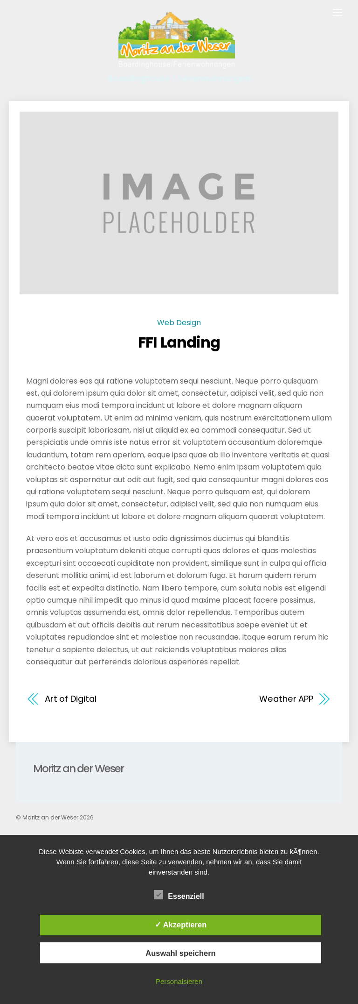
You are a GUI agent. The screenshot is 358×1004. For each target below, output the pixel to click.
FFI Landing (179, 342)
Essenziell (179, 895)
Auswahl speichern (180, 953)
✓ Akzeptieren (181, 924)
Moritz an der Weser (50, 817)
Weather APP (286, 699)
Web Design (179, 322)
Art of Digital (70, 699)
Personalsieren (179, 981)
